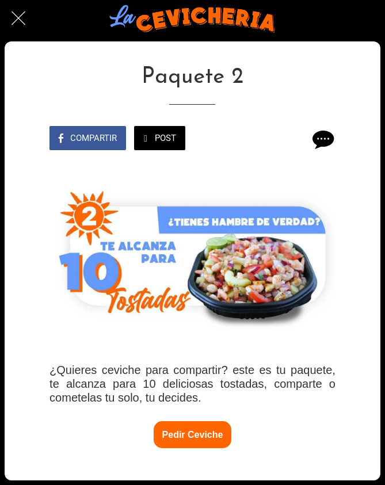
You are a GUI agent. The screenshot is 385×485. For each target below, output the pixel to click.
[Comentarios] (322, 139)
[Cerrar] (18, 18)
